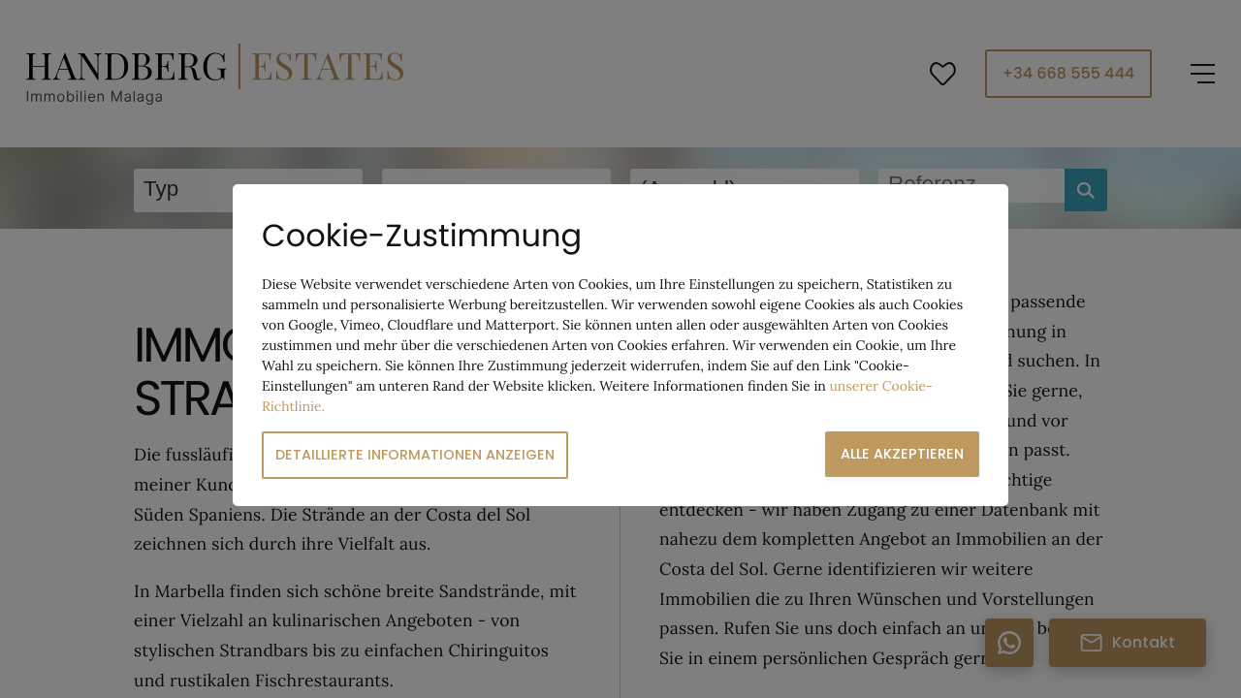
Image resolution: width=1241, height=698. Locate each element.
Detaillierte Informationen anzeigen (415, 454)
